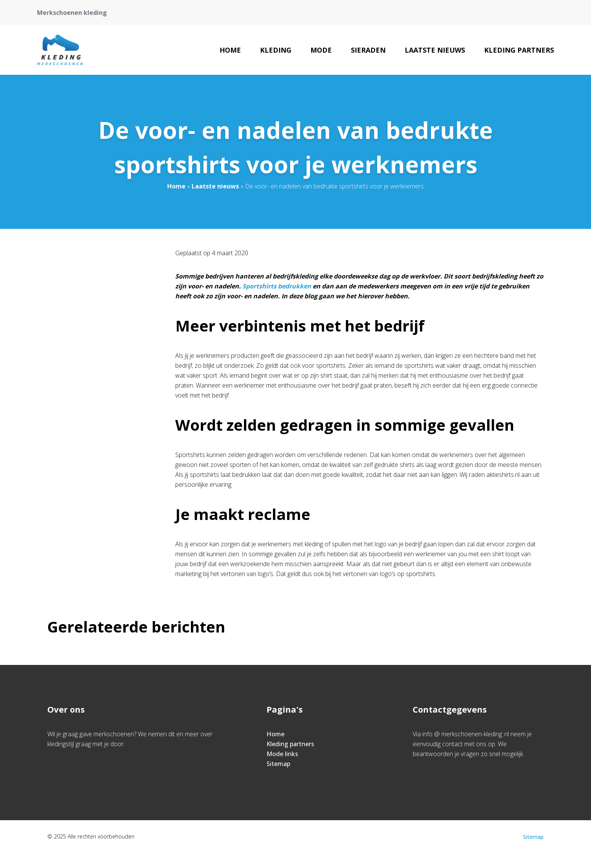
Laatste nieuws (435, 50)
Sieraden (368, 50)
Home (230, 50)
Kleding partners (519, 50)
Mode (321, 50)
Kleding (275, 50)
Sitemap (278, 764)
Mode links (282, 754)
